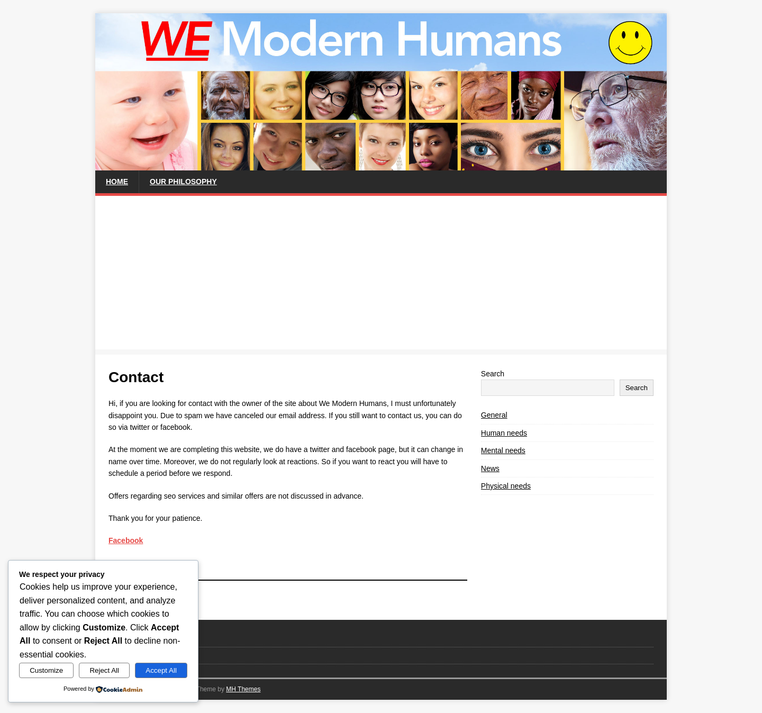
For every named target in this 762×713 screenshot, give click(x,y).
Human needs (504, 433)
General (494, 415)
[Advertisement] (381, 275)
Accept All (161, 670)
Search (492, 373)
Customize (46, 670)
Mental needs (503, 450)
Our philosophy (183, 181)
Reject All (104, 670)
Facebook (125, 540)
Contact (120, 638)
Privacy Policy (129, 655)
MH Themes (243, 689)
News (490, 468)
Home (117, 181)
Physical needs (506, 486)
